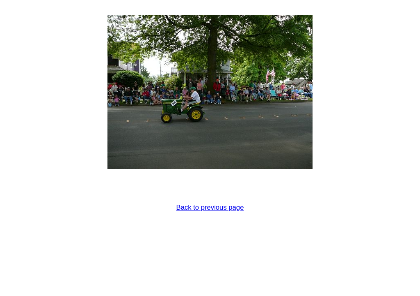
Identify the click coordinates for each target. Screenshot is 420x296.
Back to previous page (210, 207)
